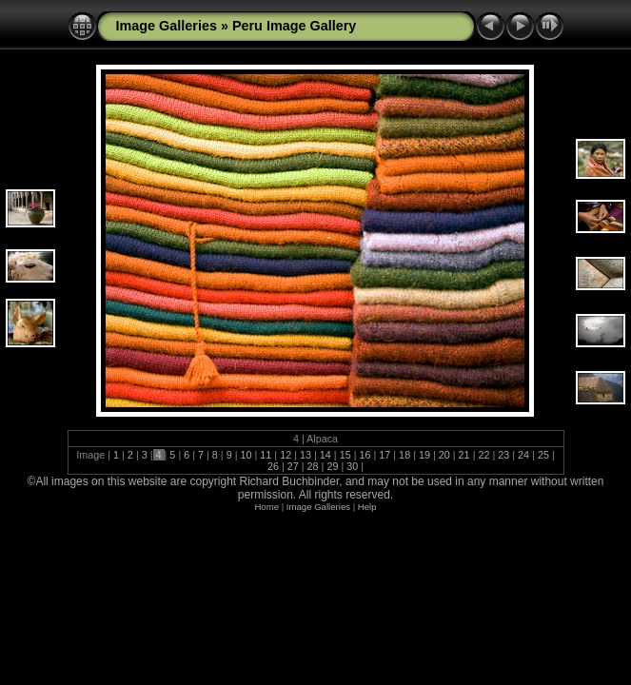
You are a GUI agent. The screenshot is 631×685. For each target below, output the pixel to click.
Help (367, 506)
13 (305, 454)
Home (266, 506)
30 (352, 466)
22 (483, 454)
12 (285, 454)
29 (332, 466)
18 (404, 454)
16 (364, 454)
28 (313, 466)
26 (274, 466)
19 (424, 454)
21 (464, 454)
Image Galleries (166, 25)
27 (293, 466)
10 (246, 454)
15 (345, 454)
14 (325, 454)
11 (265, 454)
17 (384, 454)
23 (503, 454)
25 (543, 454)
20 (444, 454)
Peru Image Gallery (294, 25)
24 (523, 454)
